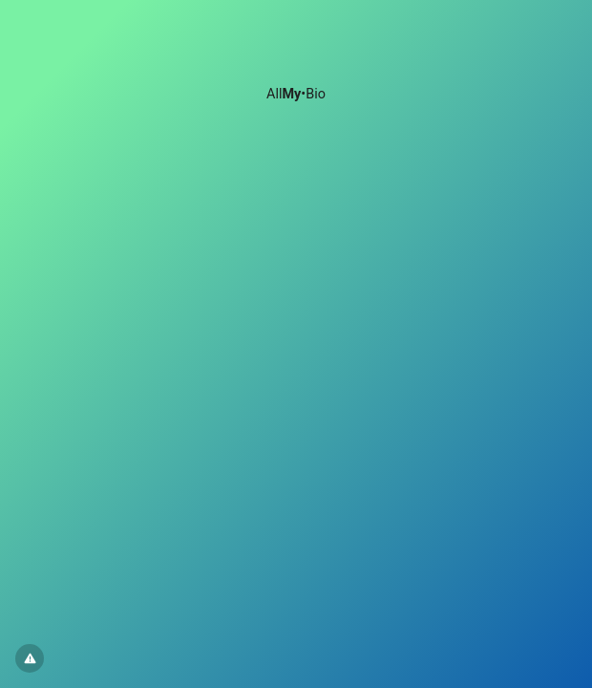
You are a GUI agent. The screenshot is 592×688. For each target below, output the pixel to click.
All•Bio (296, 94)
